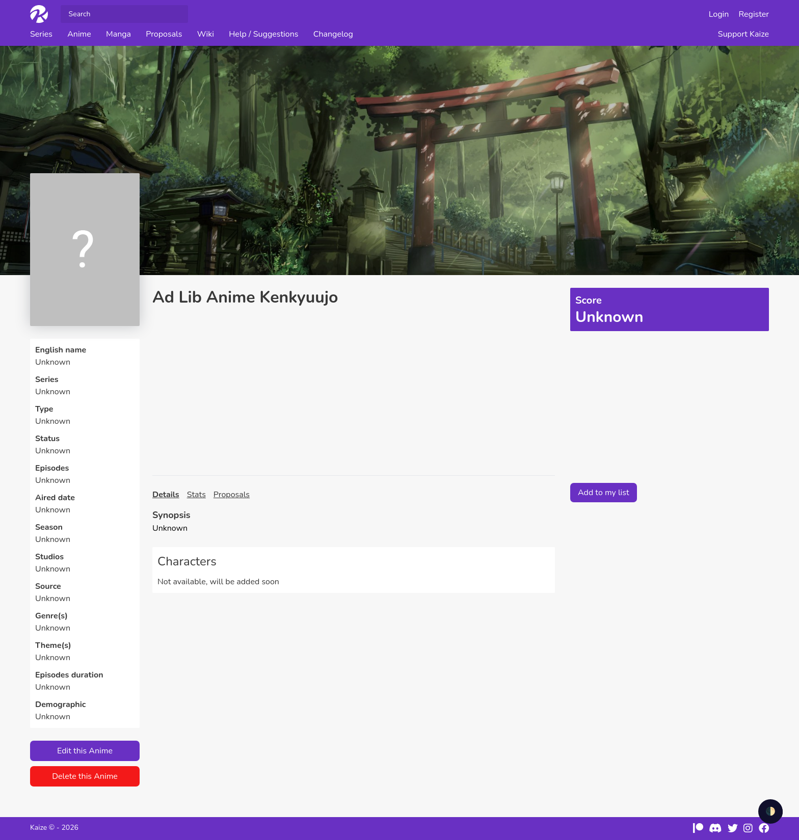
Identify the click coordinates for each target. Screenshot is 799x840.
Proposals (164, 34)
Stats (196, 494)
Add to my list (603, 492)
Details (165, 494)
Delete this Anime (85, 776)
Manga (118, 34)
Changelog (333, 34)
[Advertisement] (353, 391)
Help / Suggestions (263, 34)
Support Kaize (743, 34)
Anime (79, 34)
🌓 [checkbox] (770, 811)
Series (41, 34)
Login (719, 14)
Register (754, 14)
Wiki (205, 34)
